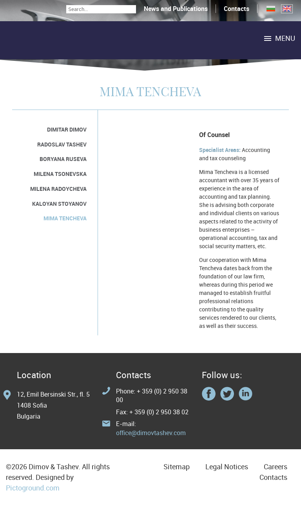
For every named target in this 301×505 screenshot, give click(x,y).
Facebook (209, 394)
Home (70, 40)
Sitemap (176, 466)
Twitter (227, 394)
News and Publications (176, 8)
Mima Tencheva (65, 218)
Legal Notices (226, 466)
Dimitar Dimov (67, 129)
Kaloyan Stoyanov (59, 203)
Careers (275, 466)
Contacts (236, 8)
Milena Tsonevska (60, 173)
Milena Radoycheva (58, 188)
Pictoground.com (33, 487)
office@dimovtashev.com (151, 432)
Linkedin (245, 394)
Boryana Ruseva (63, 159)
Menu (285, 38)
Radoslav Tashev (62, 144)
